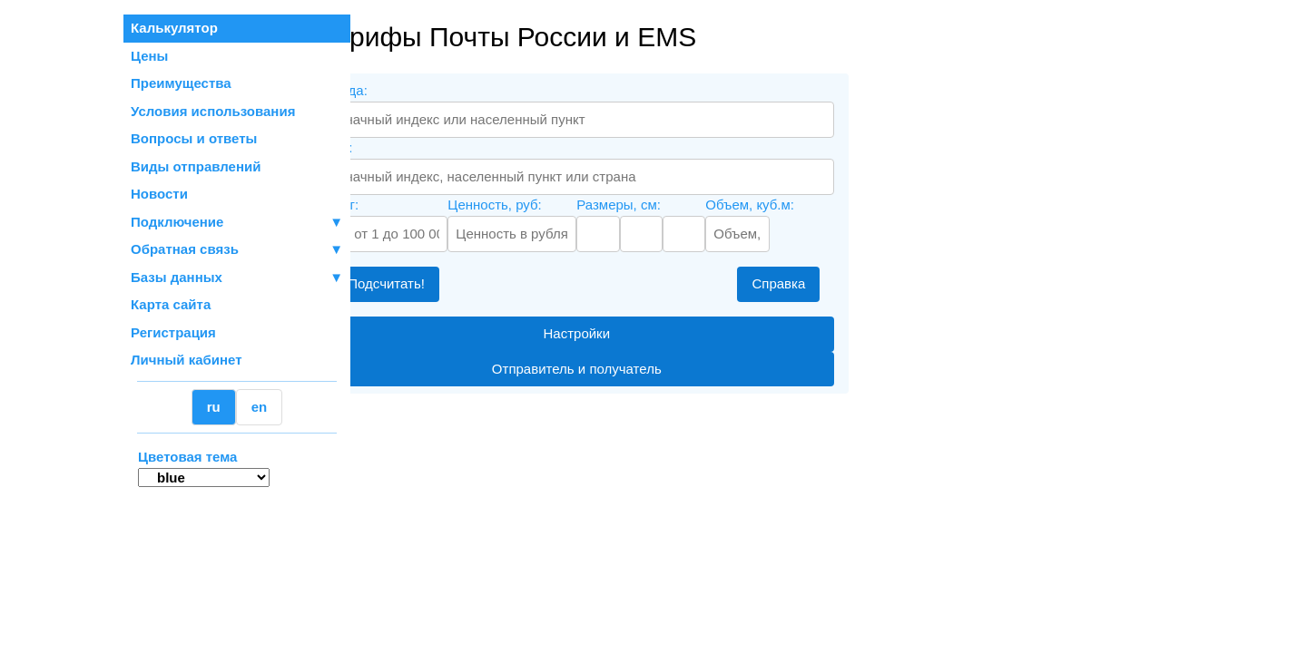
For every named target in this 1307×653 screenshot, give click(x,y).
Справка (839, 283)
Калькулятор (174, 27)
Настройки (637, 333)
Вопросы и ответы (194, 138)
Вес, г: (399, 204)
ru (214, 406)
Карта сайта (171, 304)
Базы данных (176, 277)
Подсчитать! (447, 283)
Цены (149, 55)
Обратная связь (237, 249)
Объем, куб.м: (810, 204)
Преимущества (181, 83)
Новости (159, 193)
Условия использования (213, 111)
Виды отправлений (195, 166)
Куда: (396, 147)
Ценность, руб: (555, 204)
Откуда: (403, 90)
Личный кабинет (186, 359)
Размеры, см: (679, 204)
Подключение (237, 222)
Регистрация (173, 332)
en (259, 406)
